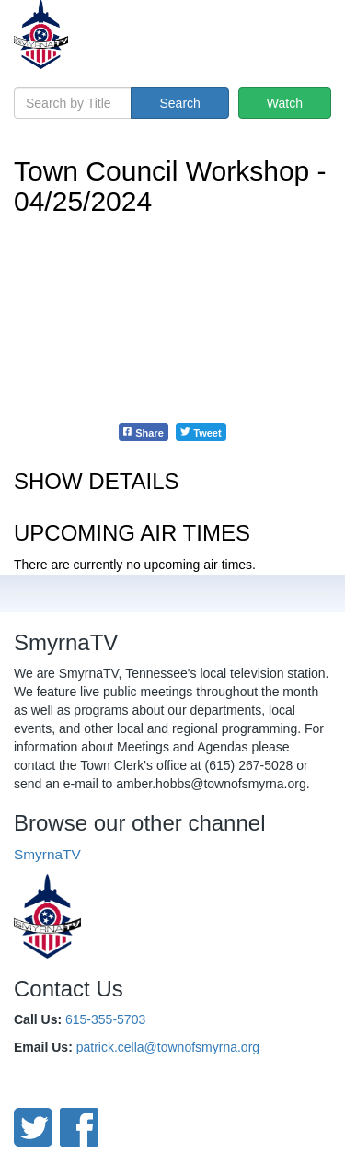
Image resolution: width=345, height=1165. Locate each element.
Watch (285, 103)
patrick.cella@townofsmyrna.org (167, 1047)
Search (179, 103)
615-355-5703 (105, 1019)
